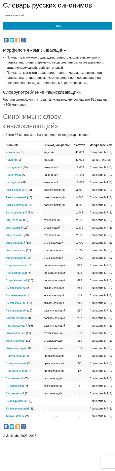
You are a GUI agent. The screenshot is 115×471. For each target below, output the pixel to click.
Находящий (13, 182)
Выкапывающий (16, 303)
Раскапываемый (16, 318)
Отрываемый (14, 227)
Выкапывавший (16, 287)
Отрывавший (14, 220)
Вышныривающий (17, 408)
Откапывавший (15, 333)
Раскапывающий (16, 325)
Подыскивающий (16, 280)
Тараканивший (15, 416)
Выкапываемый (16, 295)
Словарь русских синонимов (47, 5)
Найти (57, 25)
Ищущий (11, 159)
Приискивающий (16, 370)
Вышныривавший (17, 401)
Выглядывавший (16, 212)
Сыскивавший (15, 378)
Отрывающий (14, 235)
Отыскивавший (15, 242)
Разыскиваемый (16, 197)
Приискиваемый (16, 363)
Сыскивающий (15, 393)
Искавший (12, 152)
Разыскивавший (16, 189)
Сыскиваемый (15, 385)
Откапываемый (15, 340)
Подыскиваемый (16, 272)
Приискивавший (16, 355)
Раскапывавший (16, 310)
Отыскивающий (16, 257)
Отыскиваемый (15, 250)
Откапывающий (16, 348)
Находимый (13, 174)
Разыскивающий (16, 205)
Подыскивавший (16, 265)
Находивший (14, 167)
